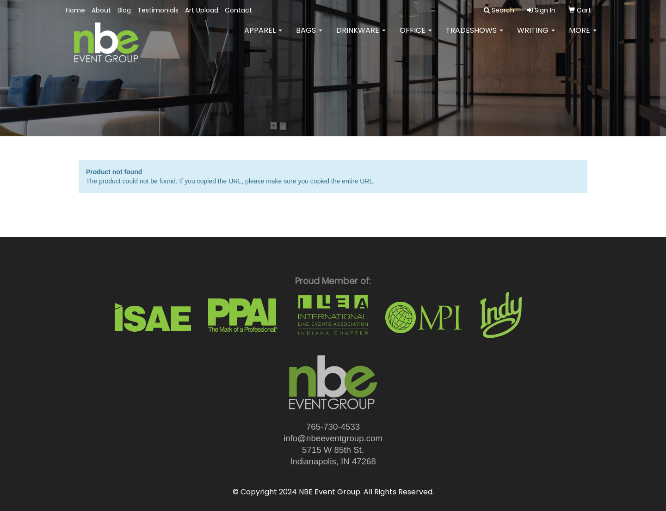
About (101, 10)
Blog (124, 10)
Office (416, 36)
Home (75, 10)
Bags (309, 36)
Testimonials (158, 10)
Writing (536, 36)
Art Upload (201, 10)
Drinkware (361, 36)
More (583, 36)
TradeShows (474, 36)
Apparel (263, 36)
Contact (238, 10)
